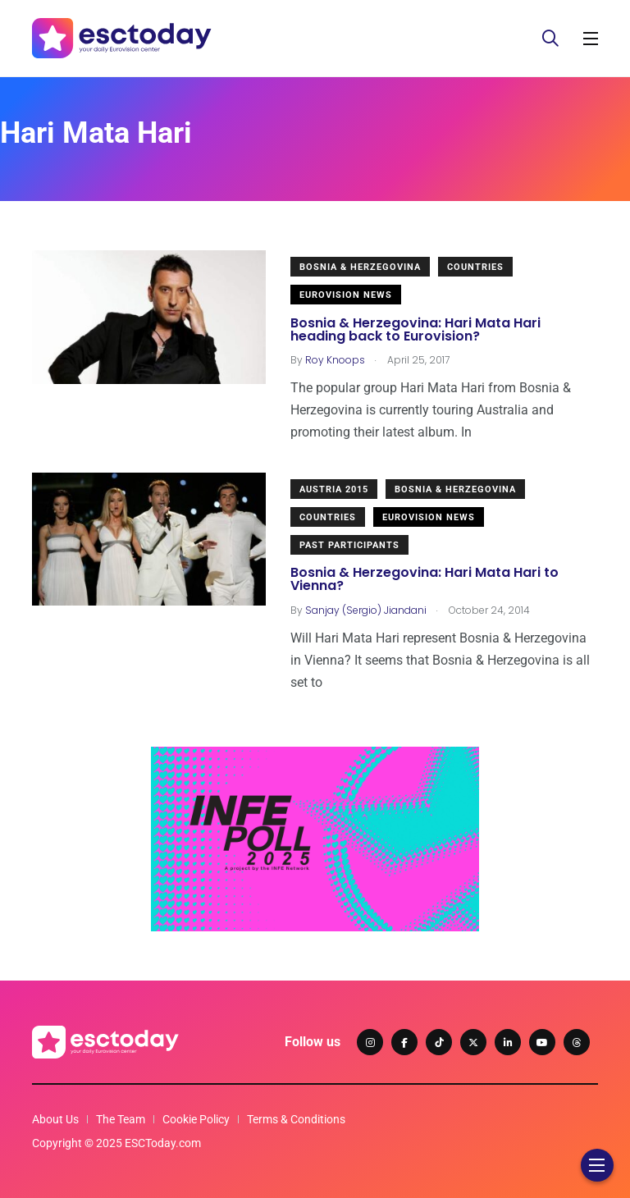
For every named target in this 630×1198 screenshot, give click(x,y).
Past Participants (349, 545)
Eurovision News (345, 295)
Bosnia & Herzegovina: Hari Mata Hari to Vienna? (424, 580)
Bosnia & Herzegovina (360, 267)
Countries (475, 267)
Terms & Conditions (296, 1119)
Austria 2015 (333, 489)
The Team (120, 1119)
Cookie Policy (196, 1119)
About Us (55, 1119)
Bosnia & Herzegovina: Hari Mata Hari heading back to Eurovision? (415, 329)
